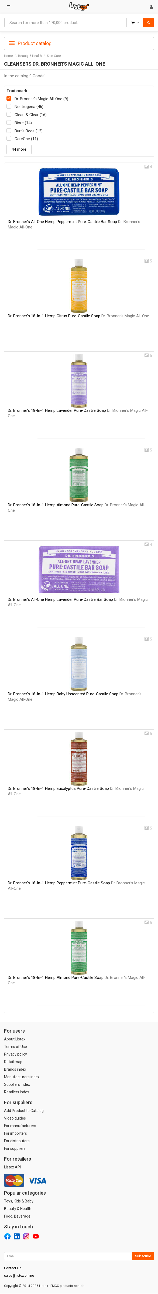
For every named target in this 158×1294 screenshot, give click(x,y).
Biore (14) (23, 122)
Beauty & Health (30, 56)
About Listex (14, 1039)
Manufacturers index (22, 1077)
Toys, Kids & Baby (18, 1201)
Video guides (15, 1118)
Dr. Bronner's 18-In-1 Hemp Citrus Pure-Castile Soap (78, 316)
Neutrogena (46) (29, 106)
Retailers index (16, 1092)
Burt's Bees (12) (29, 131)
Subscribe (143, 1256)
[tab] (79, 43)
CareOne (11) (26, 138)
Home (8, 56)
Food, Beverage (17, 1216)
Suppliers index (17, 1084)
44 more (19, 149)
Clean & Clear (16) (31, 114)
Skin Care (54, 56)
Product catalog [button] (30, 43)
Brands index (15, 1069)
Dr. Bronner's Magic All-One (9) (41, 98)
